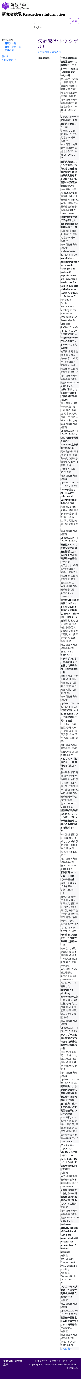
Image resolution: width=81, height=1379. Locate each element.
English (38, 27)
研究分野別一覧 (13, 46)
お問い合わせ (9, 59)
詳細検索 (9, 50)
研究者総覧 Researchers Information (33, 14)
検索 (74, 21)
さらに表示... (67, 1348)
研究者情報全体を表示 (49, 51)
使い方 (5, 56)
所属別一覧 (10, 43)
